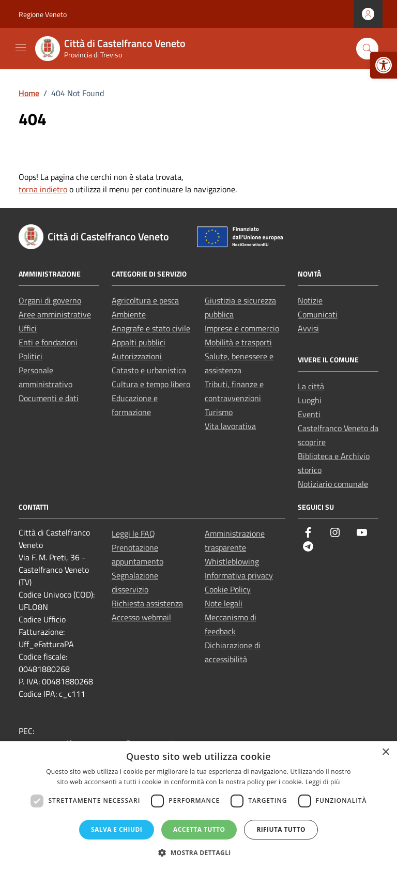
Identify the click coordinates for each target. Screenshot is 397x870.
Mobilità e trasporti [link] (238, 342)
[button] (198, 852)
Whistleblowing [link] (232, 561)
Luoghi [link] (310, 400)
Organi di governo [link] (50, 300)
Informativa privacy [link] (239, 575)
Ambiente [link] (129, 314)
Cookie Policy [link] (228, 589)
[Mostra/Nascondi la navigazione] (20, 47)
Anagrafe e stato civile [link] (151, 328)
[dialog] (198, 805)
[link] (383, 65)
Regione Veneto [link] (43, 14)
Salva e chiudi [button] (116, 829)
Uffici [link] (28, 328)
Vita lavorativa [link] (230, 426)
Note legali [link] (223, 603)
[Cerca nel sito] (367, 49)
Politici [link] (30, 356)
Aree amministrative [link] (55, 314)
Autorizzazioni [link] (137, 356)
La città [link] (311, 386)
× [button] (385, 752)
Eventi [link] (309, 414)
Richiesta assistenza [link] (147, 603)
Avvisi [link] (308, 328)
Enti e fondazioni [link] (48, 342)
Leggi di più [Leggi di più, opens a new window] (323, 781)
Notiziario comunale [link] (333, 484)
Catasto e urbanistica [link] (149, 370)
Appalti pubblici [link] (138, 342)
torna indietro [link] (43, 189)
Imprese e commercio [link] (242, 328)
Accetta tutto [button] (199, 829)
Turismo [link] (219, 412)
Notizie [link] (310, 300)
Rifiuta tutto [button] (281, 829)
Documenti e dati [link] (49, 398)
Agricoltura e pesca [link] (145, 300)
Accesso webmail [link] (141, 617)
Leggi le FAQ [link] (133, 533)
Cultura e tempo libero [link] (151, 384)
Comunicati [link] (318, 314)
